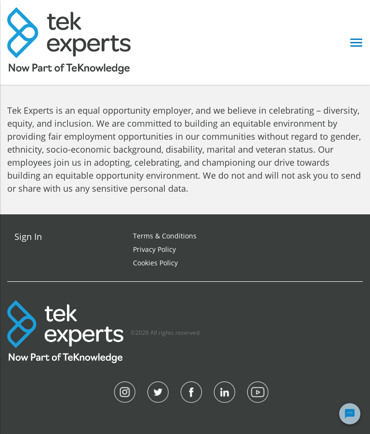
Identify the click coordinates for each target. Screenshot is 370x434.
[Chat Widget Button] (349, 413)
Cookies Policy (155, 262)
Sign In (28, 236)
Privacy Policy (154, 249)
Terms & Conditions (165, 235)
